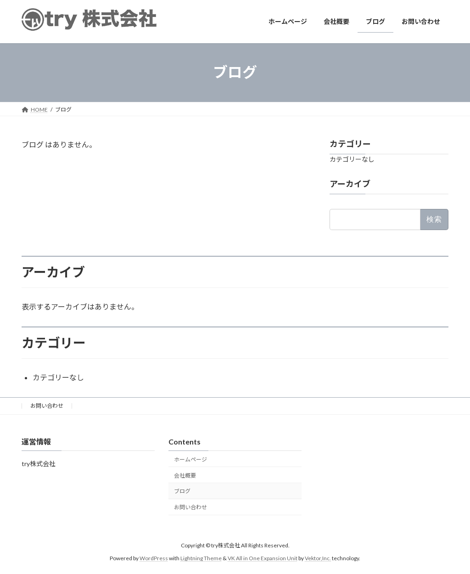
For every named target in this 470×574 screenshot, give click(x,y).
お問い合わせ (46, 405)
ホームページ (190, 459)
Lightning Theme (201, 558)
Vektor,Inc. (318, 558)
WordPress (154, 558)
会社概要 (185, 475)
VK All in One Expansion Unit (262, 558)
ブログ (182, 491)
